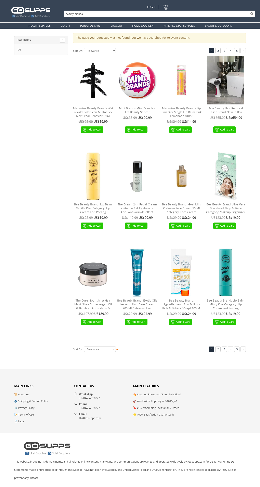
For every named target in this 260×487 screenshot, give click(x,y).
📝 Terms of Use (24, 414)
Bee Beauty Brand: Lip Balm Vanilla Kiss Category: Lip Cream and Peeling (93, 208)
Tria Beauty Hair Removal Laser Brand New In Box (226, 110)
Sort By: (77, 50)
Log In (152, 7)
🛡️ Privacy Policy (24, 408)
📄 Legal (19, 421)
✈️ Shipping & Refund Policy (31, 401)
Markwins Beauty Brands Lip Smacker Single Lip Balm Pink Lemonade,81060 (182, 112)
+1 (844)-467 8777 (89, 398)
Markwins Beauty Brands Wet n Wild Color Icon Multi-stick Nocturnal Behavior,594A (93, 112)
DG (19, 49)
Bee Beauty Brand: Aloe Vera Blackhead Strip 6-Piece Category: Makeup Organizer (225, 208)
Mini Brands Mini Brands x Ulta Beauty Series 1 (137, 110)
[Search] (158, 14)
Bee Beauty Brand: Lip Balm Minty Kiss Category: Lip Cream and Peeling (226, 304)
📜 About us (21, 394)
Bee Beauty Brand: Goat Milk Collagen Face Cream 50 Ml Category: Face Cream (181, 208)
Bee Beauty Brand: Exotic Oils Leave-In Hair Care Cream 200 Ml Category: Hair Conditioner (137, 304)
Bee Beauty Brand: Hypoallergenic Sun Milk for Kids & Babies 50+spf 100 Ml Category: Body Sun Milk (181, 304)
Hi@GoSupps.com (90, 418)
